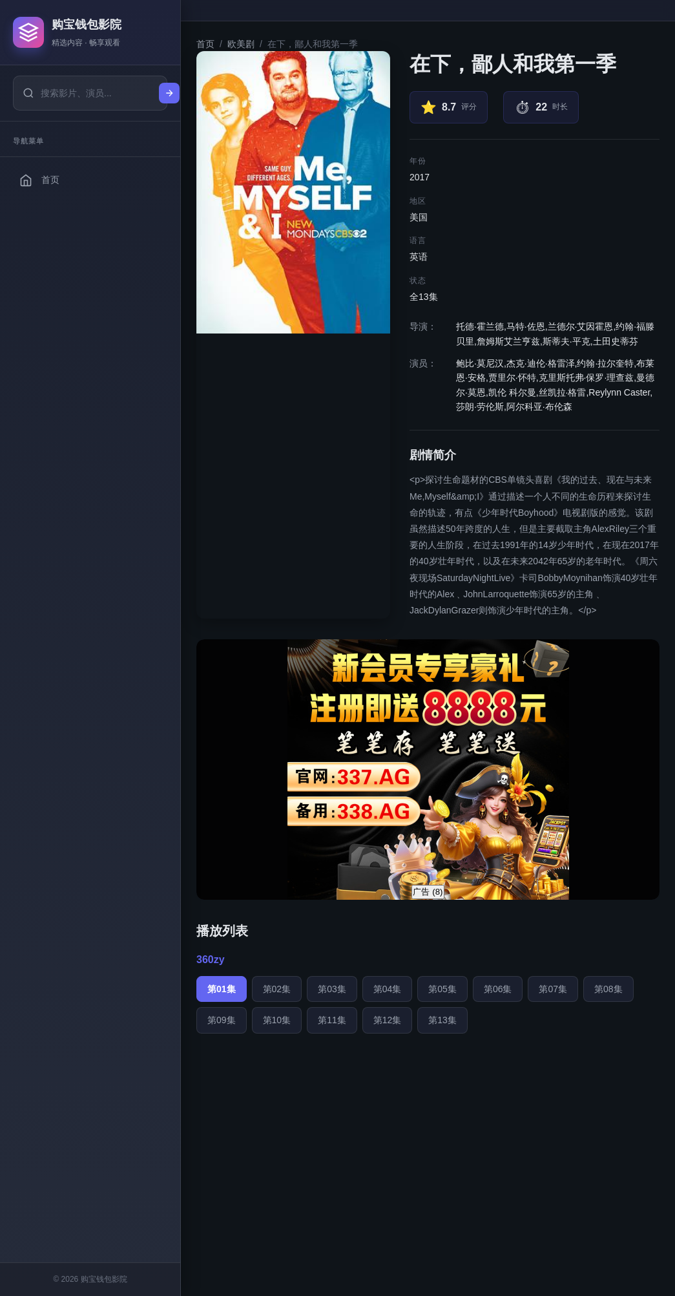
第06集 (498, 989)
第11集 (332, 1020)
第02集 (277, 989)
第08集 (608, 989)
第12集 (387, 1020)
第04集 (387, 989)
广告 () (427, 892)
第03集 (332, 989)
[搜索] (169, 93)
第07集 (553, 989)
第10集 (277, 1020)
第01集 (221, 989)
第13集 (442, 1020)
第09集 (221, 1020)
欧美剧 (240, 44)
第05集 (442, 989)
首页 (205, 44)
